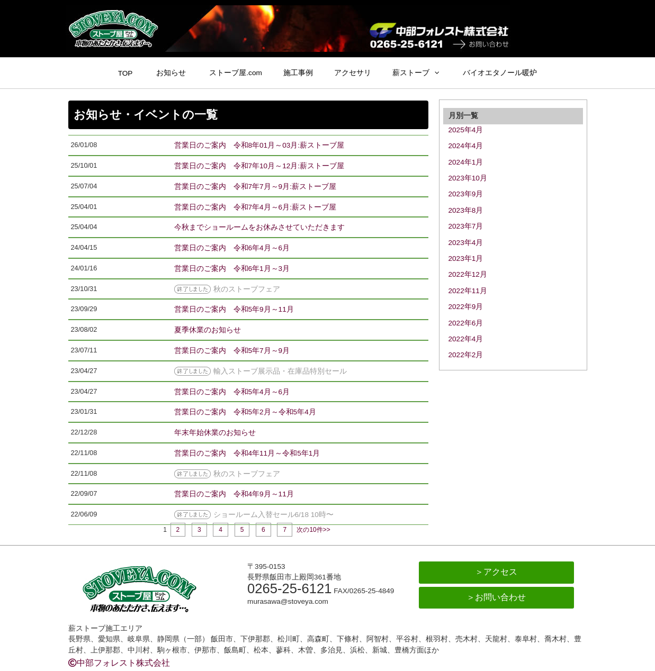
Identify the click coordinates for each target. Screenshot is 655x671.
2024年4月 (465, 146)
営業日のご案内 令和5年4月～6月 (232, 392)
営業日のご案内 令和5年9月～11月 (234, 309)
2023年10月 (467, 178)
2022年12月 (467, 274)
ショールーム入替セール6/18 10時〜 (273, 515)
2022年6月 (465, 323)
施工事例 (298, 73)
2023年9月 (465, 194)
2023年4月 (465, 243)
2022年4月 (465, 339)
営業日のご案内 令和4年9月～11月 (234, 494)
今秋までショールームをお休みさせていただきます (259, 227)
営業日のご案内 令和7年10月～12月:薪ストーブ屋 (259, 166)
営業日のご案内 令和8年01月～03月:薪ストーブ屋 (259, 145)
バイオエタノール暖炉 (500, 73)
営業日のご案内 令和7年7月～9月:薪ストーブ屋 (255, 187)
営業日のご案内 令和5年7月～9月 (232, 351)
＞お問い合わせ (496, 597)
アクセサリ (352, 73)
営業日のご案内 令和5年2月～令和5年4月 (245, 412)
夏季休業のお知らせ (207, 330)
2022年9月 (465, 307)
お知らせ (171, 73)
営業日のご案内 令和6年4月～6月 (232, 248)
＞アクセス (496, 571)
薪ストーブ (410, 73)
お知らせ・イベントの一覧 (146, 114)
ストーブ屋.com (235, 73)
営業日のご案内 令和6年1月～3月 (232, 269)
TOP (125, 73)
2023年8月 (465, 210)
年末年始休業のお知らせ (215, 433)
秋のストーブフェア (246, 289)
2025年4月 (465, 130)
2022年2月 (465, 355)
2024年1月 (465, 162)
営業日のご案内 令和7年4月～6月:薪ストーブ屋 (255, 207)
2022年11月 (467, 291)
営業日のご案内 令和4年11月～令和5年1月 (247, 453)
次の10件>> (313, 529)
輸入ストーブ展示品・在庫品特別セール (280, 371)
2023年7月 (465, 226)
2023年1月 (465, 258)
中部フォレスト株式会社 (119, 662)
